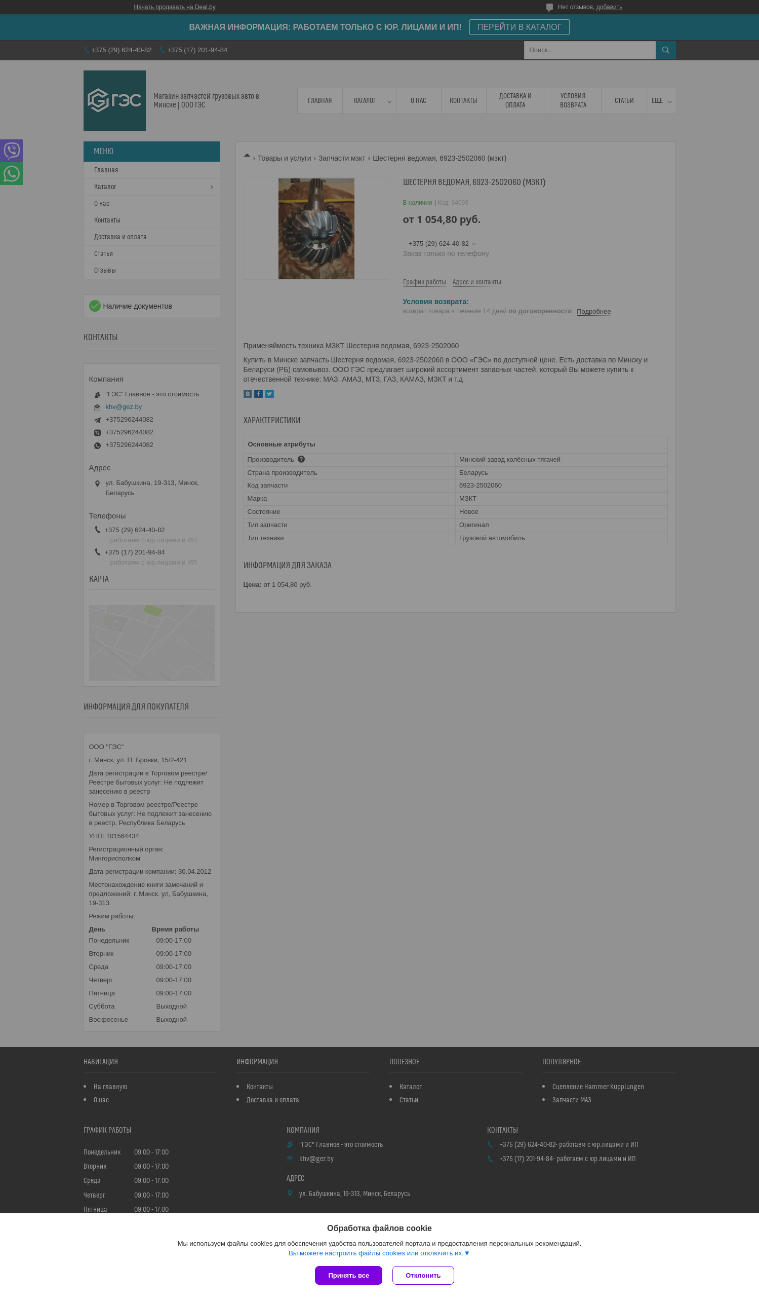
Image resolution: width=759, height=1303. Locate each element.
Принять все (348, 1275)
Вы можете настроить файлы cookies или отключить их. (376, 1253)
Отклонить (423, 1275)
